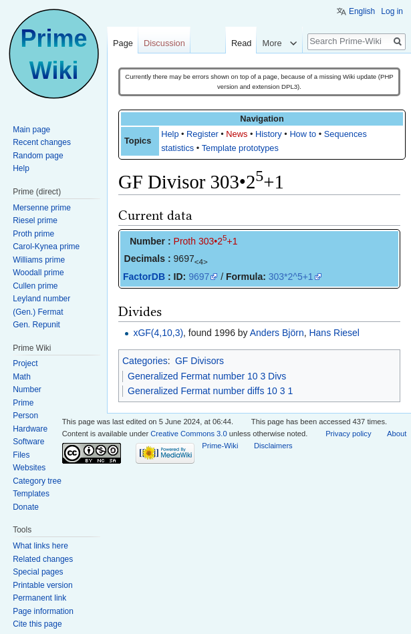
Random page (38, 155)
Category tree (37, 481)
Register (202, 134)
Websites (29, 467)
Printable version (42, 585)
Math (22, 376)
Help (169, 134)
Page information (43, 611)
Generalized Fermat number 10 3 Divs (207, 376)
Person (25, 415)
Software (28, 441)
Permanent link (39, 598)
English (362, 11)
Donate (26, 507)
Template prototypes (240, 148)
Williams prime (39, 260)
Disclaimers (273, 446)
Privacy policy (348, 434)
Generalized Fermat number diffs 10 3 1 (210, 390)
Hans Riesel (334, 332)
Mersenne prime (42, 207)
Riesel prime (35, 220)
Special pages (38, 572)
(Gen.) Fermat (38, 312)
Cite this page (37, 624)
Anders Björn (277, 332)
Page (123, 43)
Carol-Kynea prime (46, 246)
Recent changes (42, 142)
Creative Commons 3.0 (188, 434)
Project (25, 363)
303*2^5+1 (291, 276)
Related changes (43, 559)
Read (241, 43)
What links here (40, 545)
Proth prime (33, 234)
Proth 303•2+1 (206, 241)
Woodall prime (38, 272)
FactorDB (144, 276)
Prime (23, 403)
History (268, 134)
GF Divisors (199, 360)
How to (302, 134)
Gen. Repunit (36, 324)
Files (21, 455)
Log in (392, 11)
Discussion (164, 43)
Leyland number (41, 298)
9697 (198, 276)
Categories (145, 360)
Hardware (30, 429)
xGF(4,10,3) (158, 332)
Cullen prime (35, 286)
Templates (31, 493)
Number (27, 389)
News (236, 134)
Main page (31, 129)
